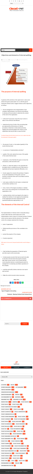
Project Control (21, 416)
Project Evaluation (5, 426)
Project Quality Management (19, 448)
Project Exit (4, 428)
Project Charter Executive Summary (9, 406)
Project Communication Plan (7, 414)
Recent (6, 367)
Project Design (4, 421)
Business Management (22, 59)
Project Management (17, 433)
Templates (17, 463)
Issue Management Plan (6, 397)
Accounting (3, 384)
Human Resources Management (8, 392)
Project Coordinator (5, 419)
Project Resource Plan (6, 453)
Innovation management (6, 394)
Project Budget (4, 404)
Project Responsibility (20, 453)
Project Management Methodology (8, 436)
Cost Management (19, 387)
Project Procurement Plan (20, 446)
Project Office (4, 441)
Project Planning (5, 443)
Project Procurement (6, 446)
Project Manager (20, 438)
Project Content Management (7, 416)
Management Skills (5, 399)
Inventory (17, 394)
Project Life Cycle (5, 433)
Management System (6, 61)
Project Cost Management (20, 419)
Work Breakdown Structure (7, 465)
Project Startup (5, 458)
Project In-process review (7, 431)
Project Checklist (5, 409)
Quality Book (16, 364)
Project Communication (20, 411)
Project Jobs (20, 431)
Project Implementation (15, 428)
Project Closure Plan (6, 411)
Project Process (17, 443)
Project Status (16, 458)
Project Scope (16, 455)
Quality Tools (22, 460)
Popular (16, 367)
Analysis (12, 384)
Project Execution (18, 426)
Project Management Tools (7, 438)
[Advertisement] (16, 31)
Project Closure (17, 409)
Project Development (16, 421)
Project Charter (16, 404)
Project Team (4, 460)
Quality (13, 460)
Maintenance (18, 397)
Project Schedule (5, 455)
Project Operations (15, 441)
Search (25, 323)
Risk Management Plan (6, 463)
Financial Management (6, 389)
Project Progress (5, 448)
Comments (27, 367)
